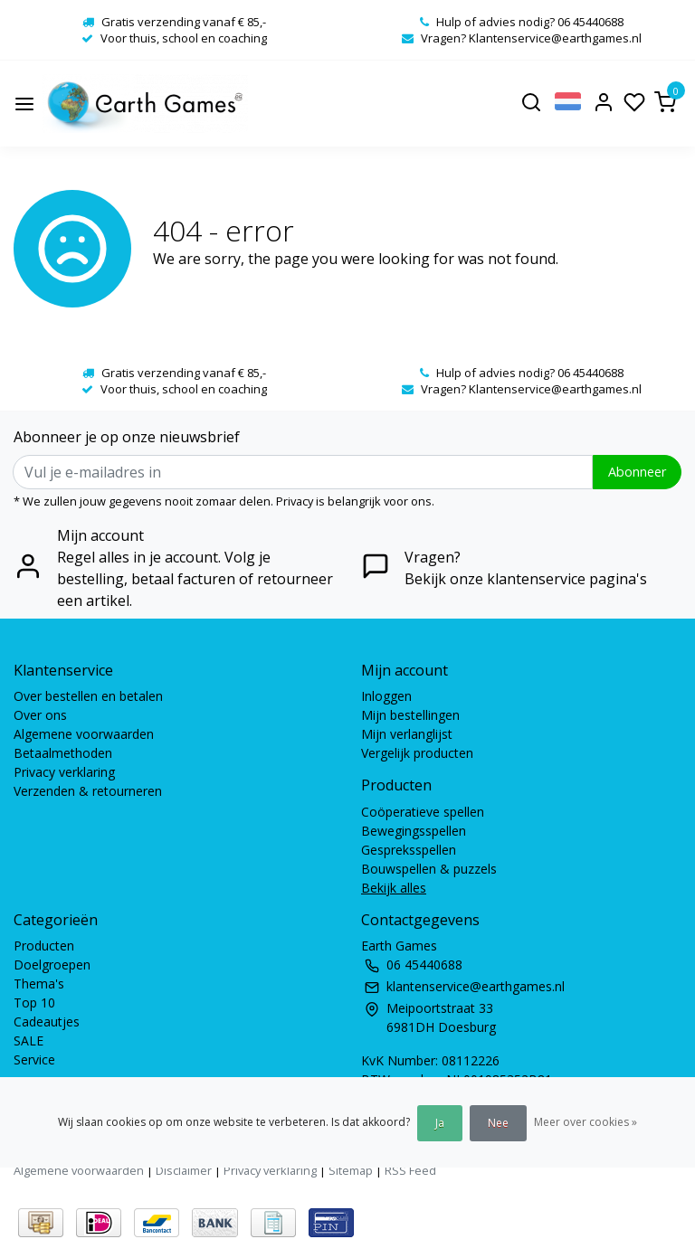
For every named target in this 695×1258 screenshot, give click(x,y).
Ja (439, 1122)
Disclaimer (184, 1170)
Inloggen (386, 696)
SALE (28, 1040)
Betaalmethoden (63, 752)
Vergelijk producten (417, 752)
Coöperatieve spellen (422, 811)
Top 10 (34, 1002)
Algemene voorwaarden (84, 734)
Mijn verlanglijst (406, 734)
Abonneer (637, 471)
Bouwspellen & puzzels (429, 868)
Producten (44, 945)
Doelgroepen (52, 964)
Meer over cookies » (585, 1122)
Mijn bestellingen (410, 715)
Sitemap (350, 1170)
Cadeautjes (47, 1021)
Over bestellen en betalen (88, 696)
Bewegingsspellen (413, 830)
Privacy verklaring (64, 771)
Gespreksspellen (408, 849)
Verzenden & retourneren (88, 790)
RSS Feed (410, 1170)
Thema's (39, 983)
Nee (498, 1122)
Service (34, 1059)
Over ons (40, 715)
